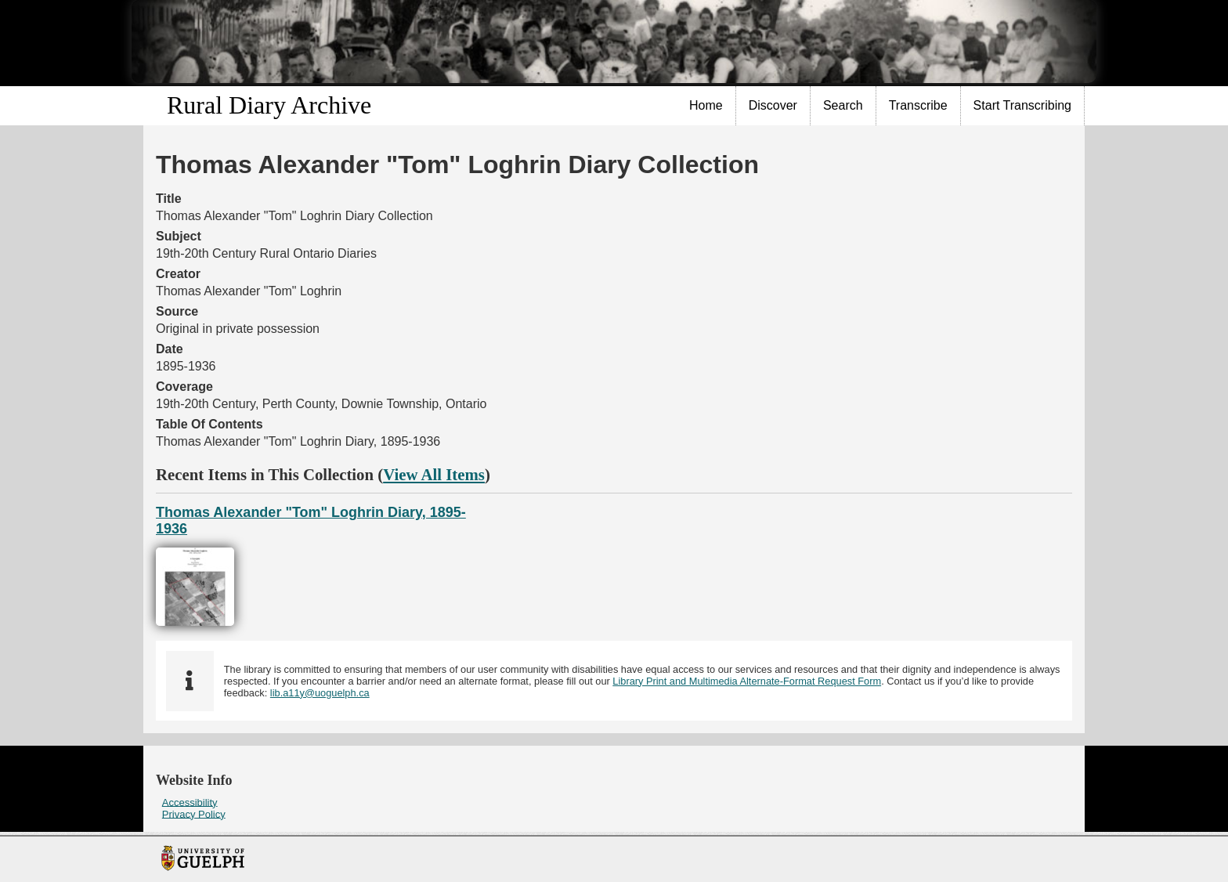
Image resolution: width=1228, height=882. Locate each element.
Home (706, 105)
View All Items (434, 474)
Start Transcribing (1022, 105)
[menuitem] (706, 105)
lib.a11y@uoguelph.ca (320, 693)
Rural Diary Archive (269, 105)
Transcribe (918, 105)
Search (843, 105)
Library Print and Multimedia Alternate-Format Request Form (746, 681)
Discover (773, 105)
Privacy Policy (194, 813)
